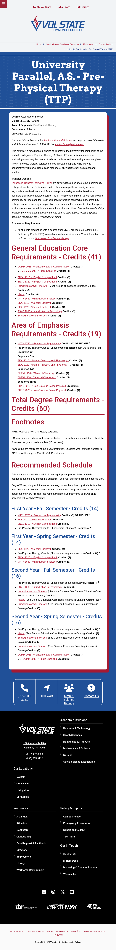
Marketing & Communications (80, 867)
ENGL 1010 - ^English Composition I (37, 277)
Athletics (21, 823)
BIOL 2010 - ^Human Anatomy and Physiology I (43, 360)
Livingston (22, 790)
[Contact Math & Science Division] (91, 691)
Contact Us (69, 854)
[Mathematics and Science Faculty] (69, 694)
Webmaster (69, 874)
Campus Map (24, 836)
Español (75, 931)
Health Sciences (72, 735)
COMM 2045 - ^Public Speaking (39, 271)
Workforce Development (30, 870)
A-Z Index (21, 816)
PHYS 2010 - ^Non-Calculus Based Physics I (42, 386)
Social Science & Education (79, 761)
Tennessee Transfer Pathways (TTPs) (31, 183)
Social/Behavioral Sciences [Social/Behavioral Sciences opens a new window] (32, 315)
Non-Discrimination (94, 931)
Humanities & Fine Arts (76, 741)
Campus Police (72, 816)
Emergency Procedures (76, 823)
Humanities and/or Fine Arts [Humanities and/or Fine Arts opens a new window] (33, 286)
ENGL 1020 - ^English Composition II (37, 281)
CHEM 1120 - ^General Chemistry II (37, 377)
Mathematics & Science (76, 748)
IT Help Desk (70, 860)
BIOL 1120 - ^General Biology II (35, 307)
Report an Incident (73, 830)
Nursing (67, 755)
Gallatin (20, 777)
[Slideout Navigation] (3, 4)
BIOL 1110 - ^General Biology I (34, 303)
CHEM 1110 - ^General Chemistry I (36, 373)
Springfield (22, 797)
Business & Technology (76, 728)
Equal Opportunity (57, 931)
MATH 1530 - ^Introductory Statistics (37, 298)
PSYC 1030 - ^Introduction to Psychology (40, 311)
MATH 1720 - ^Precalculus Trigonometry (39, 343)
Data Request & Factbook (31, 843)
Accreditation (36, 931)
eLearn (64, 7)
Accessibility (17, 931)
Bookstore (22, 830)
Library (83, 7)
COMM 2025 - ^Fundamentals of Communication (44, 266)
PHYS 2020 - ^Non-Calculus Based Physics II (42, 390)
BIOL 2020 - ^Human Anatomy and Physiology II (43, 364)
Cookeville (22, 783)
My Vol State (42, 7)
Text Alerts (69, 836)
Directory (21, 850)
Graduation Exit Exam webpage (52, 238)
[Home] (58, 23)
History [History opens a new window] (21, 294)
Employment (23, 856)
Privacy (59, 935)
